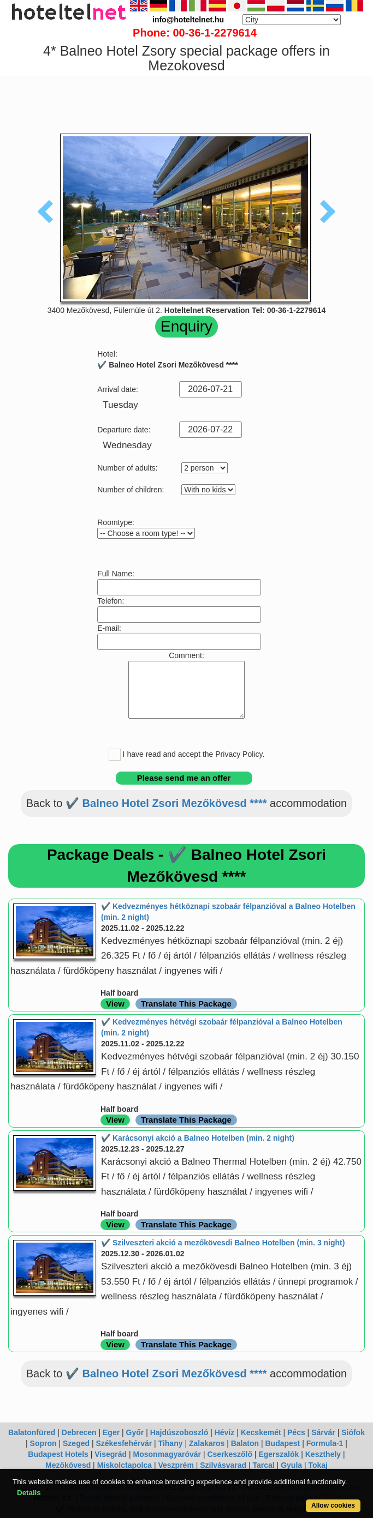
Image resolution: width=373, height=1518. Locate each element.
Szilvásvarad (223, 1465)
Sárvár (323, 1432)
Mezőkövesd (68, 1465)
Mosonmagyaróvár (167, 1454)
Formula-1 (325, 1443)
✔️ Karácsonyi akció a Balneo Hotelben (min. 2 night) (197, 1138)
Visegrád (110, 1454)
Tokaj (318, 1465)
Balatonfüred (31, 1432)
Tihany (170, 1443)
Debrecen (79, 1432)
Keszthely (323, 1454)
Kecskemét (261, 1432)
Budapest (282, 1443)
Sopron (43, 1443)
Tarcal (264, 1465)
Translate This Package (186, 1003)
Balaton (245, 1443)
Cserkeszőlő (229, 1454)
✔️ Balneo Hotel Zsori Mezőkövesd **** (166, 803)
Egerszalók (278, 1454)
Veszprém (175, 1465)
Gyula (291, 1465)
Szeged (76, 1443)
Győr (135, 1432)
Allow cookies (333, 1505)
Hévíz (225, 1432)
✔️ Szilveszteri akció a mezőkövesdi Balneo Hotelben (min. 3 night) (223, 1242)
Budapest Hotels (58, 1454)
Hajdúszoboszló (179, 1432)
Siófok (353, 1432)
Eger (111, 1432)
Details (29, 1493)
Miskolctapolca (124, 1465)
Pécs (296, 1432)
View (115, 1003)
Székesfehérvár (124, 1443)
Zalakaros (206, 1443)
